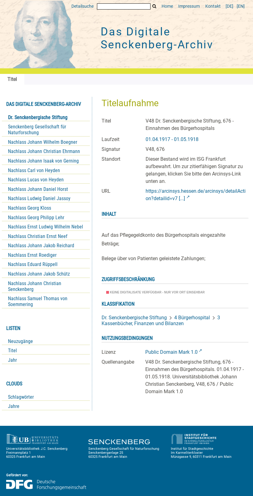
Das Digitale (157, 38)
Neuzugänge (20, 341)
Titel (12, 350)
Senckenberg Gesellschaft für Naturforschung (37, 129)
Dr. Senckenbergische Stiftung (37, 117)
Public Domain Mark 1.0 (171, 352)
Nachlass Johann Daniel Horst (38, 189)
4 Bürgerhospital (192, 318)
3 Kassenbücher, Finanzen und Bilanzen (161, 320)
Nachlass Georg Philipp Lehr (36, 217)
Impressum (189, 6)
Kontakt (213, 6)
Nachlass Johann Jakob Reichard (41, 245)
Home (167, 6)
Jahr (12, 360)
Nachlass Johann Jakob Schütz (39, 274)
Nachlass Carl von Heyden (34, 170)
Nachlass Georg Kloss (29, 208)
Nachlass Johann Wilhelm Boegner (42, 142)
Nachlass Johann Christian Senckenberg (34, 286)
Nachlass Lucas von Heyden (36, 180)
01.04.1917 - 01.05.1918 (172, 139)
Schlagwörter (21, 397)
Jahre (13, 406)
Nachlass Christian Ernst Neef (37, 236)
